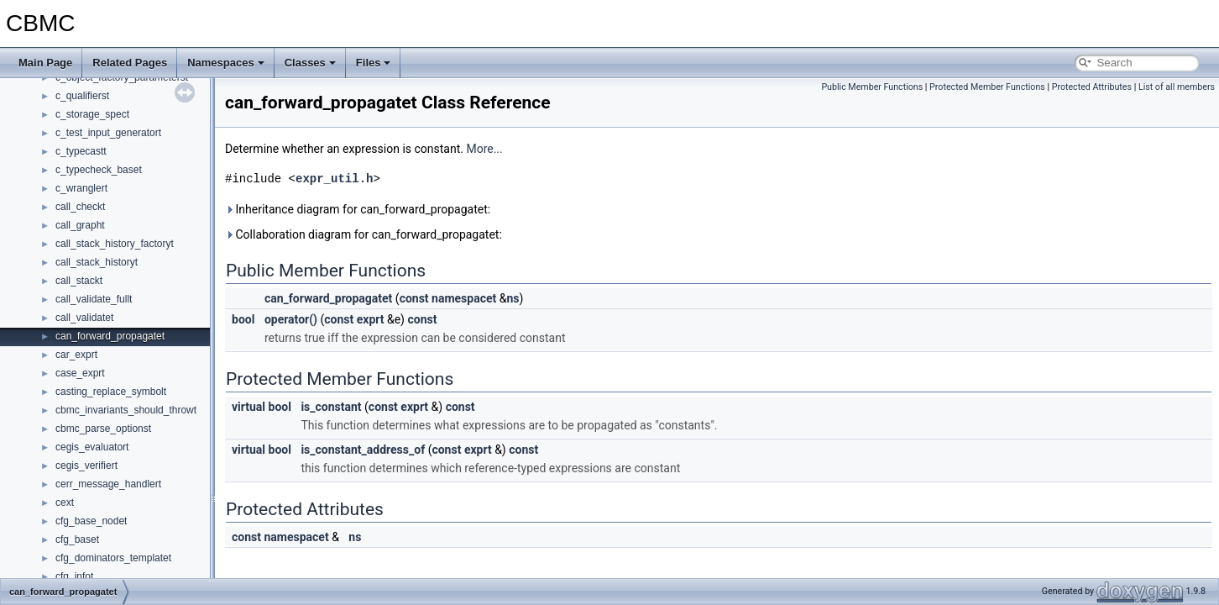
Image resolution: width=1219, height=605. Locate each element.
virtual (248, 406)
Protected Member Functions (987, 87)
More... (484, 148)
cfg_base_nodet (91, 521)
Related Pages (129, 62)
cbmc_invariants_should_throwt (125, 410)
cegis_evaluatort (91, 447)
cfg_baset (77, 539)
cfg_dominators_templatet (113, 558)
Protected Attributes (1092, 87)
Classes (310, 62)
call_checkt (80, 207)
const (414, 298)
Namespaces (225, 62)
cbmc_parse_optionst (103, 428)
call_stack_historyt (96, 262)
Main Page (45, 62)
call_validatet (84, 318)
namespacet (464, 298)
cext (64, 502)
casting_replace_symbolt (110, 391)
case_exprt (80, 373)
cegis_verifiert (86, 465)
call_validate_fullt (93, 299)
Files (373, 62)
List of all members (1176, 87)
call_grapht (80, 225)
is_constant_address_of (363, 449)
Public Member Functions (872, 87)
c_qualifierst (82, 96)
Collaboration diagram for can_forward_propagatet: (363, 234)
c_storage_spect (92, 114)
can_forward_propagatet (110, 336)
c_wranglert (81, 188)
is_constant (331, 406)
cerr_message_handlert (108, 484)
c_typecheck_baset (98, 170)
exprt (371, 319)
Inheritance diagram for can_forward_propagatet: (357, 209)
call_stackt (78, 281)
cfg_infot (74, 576)
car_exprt (76, 354)
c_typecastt (81, 151)
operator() (290, 319)
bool (243, 319)
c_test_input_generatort (108, 133)
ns (512, 298)
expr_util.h (334, 179)
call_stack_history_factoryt (114, 244)
